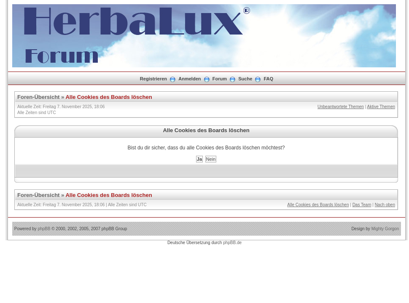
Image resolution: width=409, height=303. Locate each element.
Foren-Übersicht (38, 97)
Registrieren (153, 78)
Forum (220, 78)
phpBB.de (232, 242)
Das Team (361, 204)
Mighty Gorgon (385, 228)
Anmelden (189, 78)
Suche (245, 78)
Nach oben (385, 204)
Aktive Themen (381, 106)
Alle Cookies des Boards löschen (108, 97)
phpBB (44, 228)
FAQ (269, 78)
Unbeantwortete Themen (341, 106)
